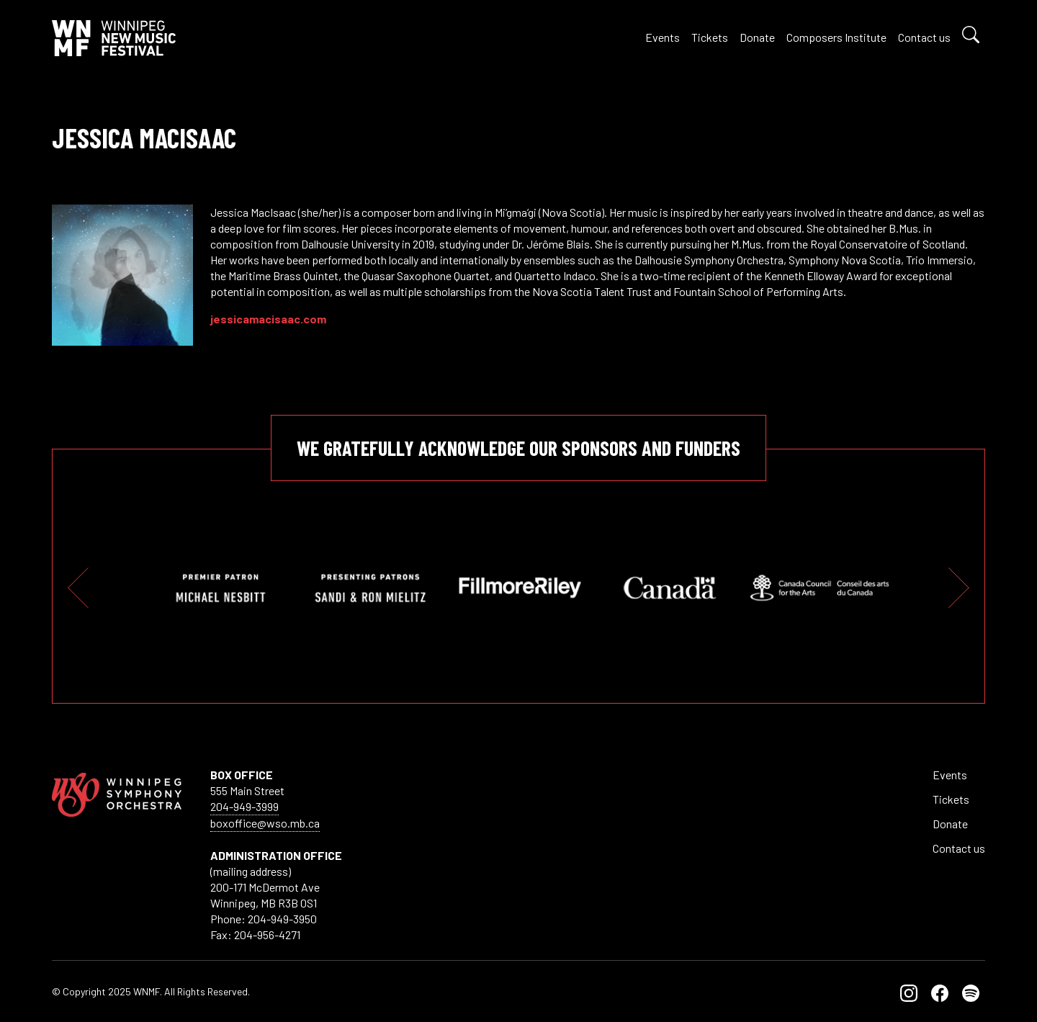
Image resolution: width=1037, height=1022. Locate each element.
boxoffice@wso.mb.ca (265, 823)
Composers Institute (836, 37)
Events (662, 37)
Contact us (924, 37)
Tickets (709, 37)
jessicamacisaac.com (268, 319)
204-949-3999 (244, 806)
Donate (757, 37)
